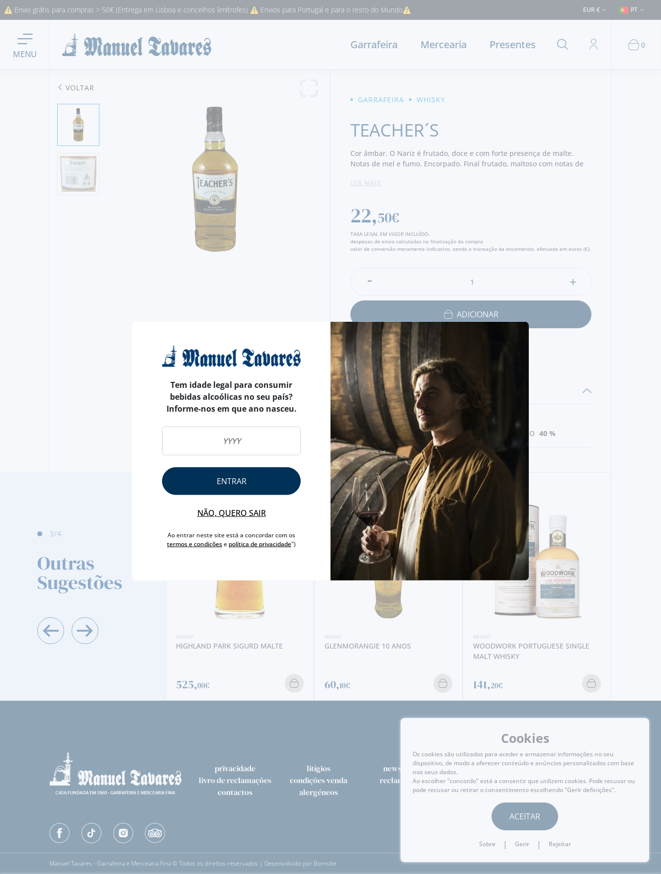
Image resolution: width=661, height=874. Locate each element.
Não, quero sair (231, 512)
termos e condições (194, 543)
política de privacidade (260, 543)
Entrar (232, 480)
